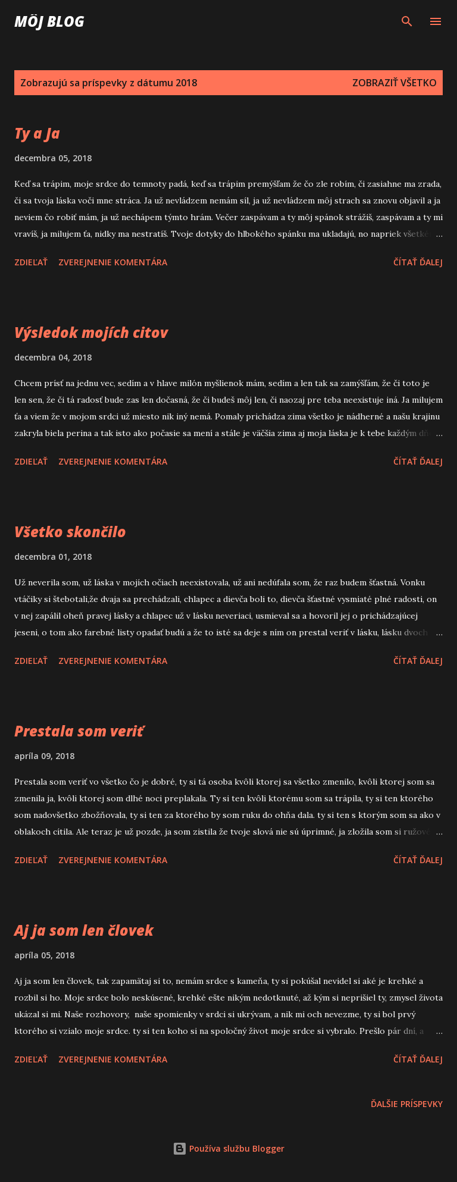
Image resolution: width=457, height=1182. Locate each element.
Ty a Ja (37, 133)
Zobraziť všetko (394, 82)
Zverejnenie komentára (112, 262)
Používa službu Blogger (228, 1148)
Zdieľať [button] (31, 262)
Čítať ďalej (418, 262)
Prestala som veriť (78, 731)
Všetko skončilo (70, 531)
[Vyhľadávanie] (407, 21)
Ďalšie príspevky (407, 1103)
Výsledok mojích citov (91, 332)
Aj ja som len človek (84, 930)
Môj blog (49, 21)
